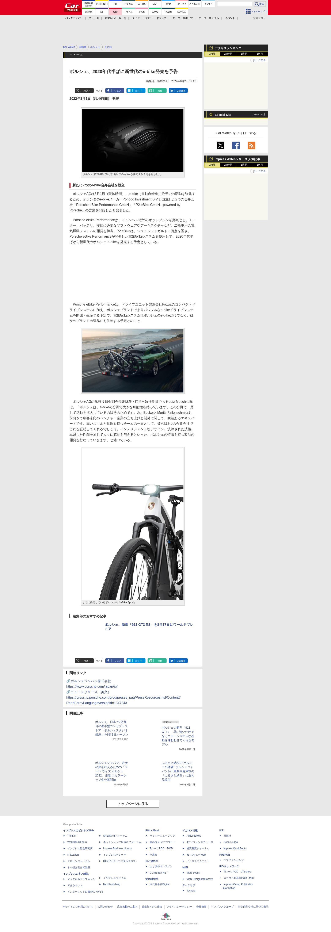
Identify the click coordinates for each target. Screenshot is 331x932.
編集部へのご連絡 (152, 906)
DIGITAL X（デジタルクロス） (120, 861)
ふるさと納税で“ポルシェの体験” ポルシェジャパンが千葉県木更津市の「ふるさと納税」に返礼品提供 (178, 771)
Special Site (223, 114)
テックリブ (188, 885)
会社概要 (201, 906)
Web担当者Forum (77, 842)
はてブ (138, 90)
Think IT (71, 835)
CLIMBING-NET (159, 872)
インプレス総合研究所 (80, 848)
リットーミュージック (162, 835)
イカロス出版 (190, 830)
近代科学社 (151, 879)
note (160, 90)
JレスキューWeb (196, 854)
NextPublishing (111, 884)
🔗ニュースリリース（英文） (123, 697)
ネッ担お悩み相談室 (78, 867)
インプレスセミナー (114, 854)
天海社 (227, 835)
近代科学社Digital (159, 884)
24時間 (228, 53)
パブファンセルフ (234, 860)
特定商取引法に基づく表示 (253, 906)
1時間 (212, 53)
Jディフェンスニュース (200, 842)
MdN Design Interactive (200, 879)
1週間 (244, 53)
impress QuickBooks (235, 848)
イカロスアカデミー (198, 861)
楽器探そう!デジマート (163, 842)
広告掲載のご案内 (127, 906)
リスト (99, 90)
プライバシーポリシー (179, 906)
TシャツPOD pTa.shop (237, 871)
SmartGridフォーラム (115, 835)
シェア (117, 90)
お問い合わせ (105, 906)
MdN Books (193, 872)
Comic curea (231, 842)
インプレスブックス (114, 878)
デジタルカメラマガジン (81, 879)
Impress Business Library (117, 848)
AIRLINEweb (194, 835)
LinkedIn (181, 90)
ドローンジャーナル (78, 861)
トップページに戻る (133, 804)
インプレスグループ (222, 906)
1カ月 (260, 53)
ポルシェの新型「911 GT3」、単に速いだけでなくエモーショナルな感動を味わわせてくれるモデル (178, 736)
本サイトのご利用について (78, 906)
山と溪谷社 (151, 861)
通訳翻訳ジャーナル (198, 848)
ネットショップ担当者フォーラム (122, 842)
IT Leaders (73, 854)
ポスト (87, 90)
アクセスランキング (228, 48)
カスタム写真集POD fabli (239, 878)
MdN (185, 867)
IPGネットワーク (229, 866)
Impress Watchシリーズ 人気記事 (237, 159)
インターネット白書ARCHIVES (85, 891)
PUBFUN (224, 854)
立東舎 (153, 854)
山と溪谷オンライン (161, 866)
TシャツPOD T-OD (161, 848)
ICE (221, 830)
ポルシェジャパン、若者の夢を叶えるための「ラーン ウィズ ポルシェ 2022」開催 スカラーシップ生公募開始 (111, 771)
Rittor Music (152, 830)
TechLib (191, 890)
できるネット (75, 885)
